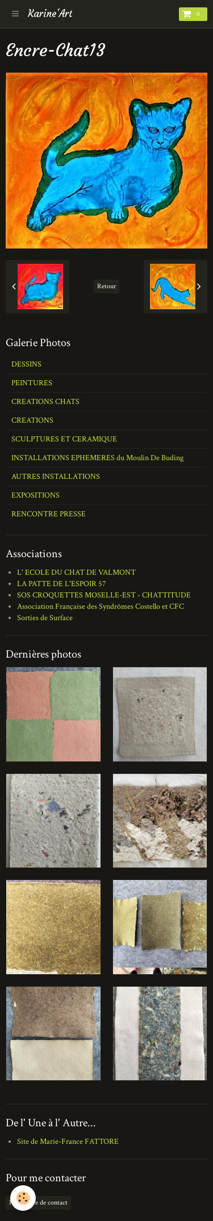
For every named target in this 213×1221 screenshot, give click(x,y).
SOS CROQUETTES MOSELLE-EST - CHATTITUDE (104, 595)
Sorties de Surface (45, 618)
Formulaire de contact (38, 1202)
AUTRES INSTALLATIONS (55, 476)
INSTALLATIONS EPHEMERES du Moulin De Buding (97, 458)
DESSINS (26, 364)
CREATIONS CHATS (45, 402)
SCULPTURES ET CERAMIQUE (64, 439)
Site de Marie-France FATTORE (68, 1141)
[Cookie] (23, 1198)
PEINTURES (31, 383)
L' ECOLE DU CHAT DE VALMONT (76, 572)
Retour (106, 286)
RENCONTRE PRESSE (48, 514)
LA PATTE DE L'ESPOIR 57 (61, 584)
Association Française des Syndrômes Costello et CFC (100, 606)
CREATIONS (32, 420)
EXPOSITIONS (35, 495)
